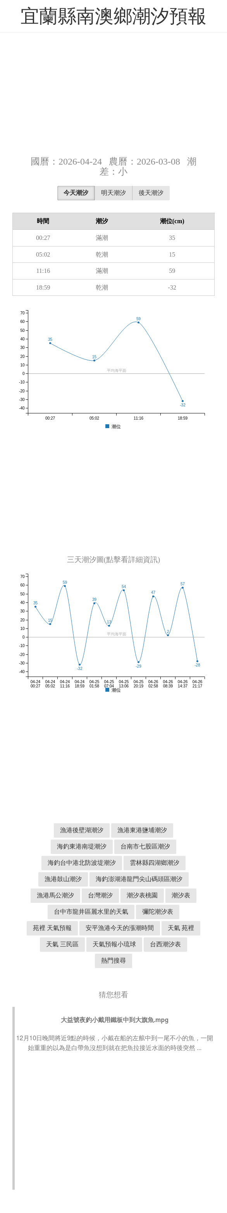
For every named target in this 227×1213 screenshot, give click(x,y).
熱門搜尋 (113, 960)
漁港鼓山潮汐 (63, 879)
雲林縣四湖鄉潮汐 (154, 862)
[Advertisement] (113, 93)
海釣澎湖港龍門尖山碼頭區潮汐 (139, 879)
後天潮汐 (151, 192)
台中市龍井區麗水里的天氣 (91, 911)
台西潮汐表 (165, 944)
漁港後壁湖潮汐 (81, 830)
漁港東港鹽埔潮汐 (142, 830)
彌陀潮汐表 (157, 911)
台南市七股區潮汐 (145, 846)
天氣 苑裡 (181, 928)
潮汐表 (181, 895)
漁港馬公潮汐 (55, 895)
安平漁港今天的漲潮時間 (120, 928)
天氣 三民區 (62, 944)
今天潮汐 (76, 192)
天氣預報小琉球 (114, 944)
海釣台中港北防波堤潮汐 (82, 862)
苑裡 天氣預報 (52, 928)
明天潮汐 (113, 192)
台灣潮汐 (100, 895)
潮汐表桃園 (142, 895)
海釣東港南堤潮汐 (82, 846)
